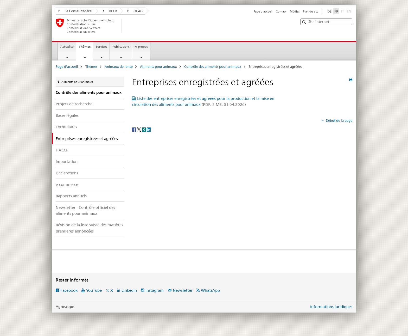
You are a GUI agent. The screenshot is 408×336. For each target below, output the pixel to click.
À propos (141, 46)
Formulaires (66, 126)
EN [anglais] (349, 11)
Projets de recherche (74, 103)
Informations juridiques (331, 306)
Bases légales (67, 115)
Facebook (69, 290)
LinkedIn (129, 290)
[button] (304, 22)
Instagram (154, 290)
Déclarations (67, 172)
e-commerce (67, 184)
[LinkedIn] (149, 129)
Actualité (67, 46)
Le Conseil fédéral (75, 11)
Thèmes (86, 48)
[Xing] (144, 129)
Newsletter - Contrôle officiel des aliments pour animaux (85, 210)
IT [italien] (343, 11)
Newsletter (183, 290)
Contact (281, 11)
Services (101, 46)
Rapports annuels (71, 195)
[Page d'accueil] (130, 26)
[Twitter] (139, 129)
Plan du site (310, 11)
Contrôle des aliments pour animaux (212, 66)
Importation (67, 161)
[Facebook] (134, 129)
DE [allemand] (329, 11)
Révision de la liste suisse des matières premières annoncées (89, 227)
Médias (294, 11)
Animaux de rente (119, 66)
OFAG (135, 11)
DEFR (110, 11)
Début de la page (338, 120)
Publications (121, 46)
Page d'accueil (262, 11)
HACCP (62, 150)
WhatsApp (210, 290)
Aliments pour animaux (158, 66)
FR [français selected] (336, 11)
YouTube (94, 290)
